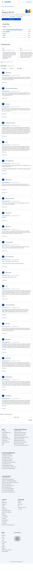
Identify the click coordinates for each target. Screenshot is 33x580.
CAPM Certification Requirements (8, 479)
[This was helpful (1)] (4, 173)
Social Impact (4, 521)
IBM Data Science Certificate (19, 443)
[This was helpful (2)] (4, 117)
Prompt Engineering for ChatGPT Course (9, 467)
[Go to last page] (30, 420)
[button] (6, 414)
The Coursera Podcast (22, 507)
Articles (3, 545)
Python (3, 443)
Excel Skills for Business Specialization (9, 462)
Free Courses (4, 523)
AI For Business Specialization (7, 455)
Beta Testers (20, 504)
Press (3, 534)
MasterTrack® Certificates (6, 512)
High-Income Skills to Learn (7, 487)
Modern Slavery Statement (7, 549)
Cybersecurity (4, 434)
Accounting (4, 430)
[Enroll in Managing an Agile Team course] (11, 19)
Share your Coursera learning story (8, 524)
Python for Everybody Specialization (8, 468)
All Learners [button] (4, 68)
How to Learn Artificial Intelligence (8, 488)
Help (3, 540)
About (3, 501)
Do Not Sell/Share (5, 551)
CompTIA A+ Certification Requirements (9, 480)
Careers (3, 505)
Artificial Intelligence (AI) (6, 432)
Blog (19, 505)
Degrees (3, 513)
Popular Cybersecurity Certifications (8, 492)
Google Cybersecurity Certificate (20, 432)
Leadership (4, 504)
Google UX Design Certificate (19, 438)
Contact (3, 543)
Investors (3, 535)
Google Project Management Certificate (21, 437)
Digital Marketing (5, 437)
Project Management (5, 442)
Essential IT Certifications (6, 484)
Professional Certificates (6, 510)
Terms (3, 537)
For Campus (4, 518)
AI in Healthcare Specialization (7, 459)
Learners (19, 501)
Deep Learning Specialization (7, 460)
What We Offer (4, 502)
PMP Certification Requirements (7, 490)
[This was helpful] (4, 352)
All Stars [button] (11, 68)
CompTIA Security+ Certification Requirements (10, 482)
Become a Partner (5, 520)
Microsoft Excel (4, 440)
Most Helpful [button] (19, 68)
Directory (3, 546)
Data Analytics (4, 435)
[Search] (23, 2)
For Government (5, 517)
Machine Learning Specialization (7, 465)
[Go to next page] (31, 417)
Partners (19, 502)
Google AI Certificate (18, 430)
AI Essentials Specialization (7, 454)
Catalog (3, 507)
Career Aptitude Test (6, 477)
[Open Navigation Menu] (2, 2)
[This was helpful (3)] (4, 82)
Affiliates (3, 548)
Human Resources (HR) (6, 438)
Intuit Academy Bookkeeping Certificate (21, 445)
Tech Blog (20, 509)
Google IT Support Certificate (19, 435)
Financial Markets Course (6, 463)
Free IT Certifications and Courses (8, 485)
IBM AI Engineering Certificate (19, 440)
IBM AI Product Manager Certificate (20, 442)
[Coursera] (7, 2)
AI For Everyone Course (6, 457)
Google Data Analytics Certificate (20, 434)
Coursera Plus (4, 509)
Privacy (3, 538)
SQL (2, 445)
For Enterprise (4, 515)
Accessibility (4, 542)
